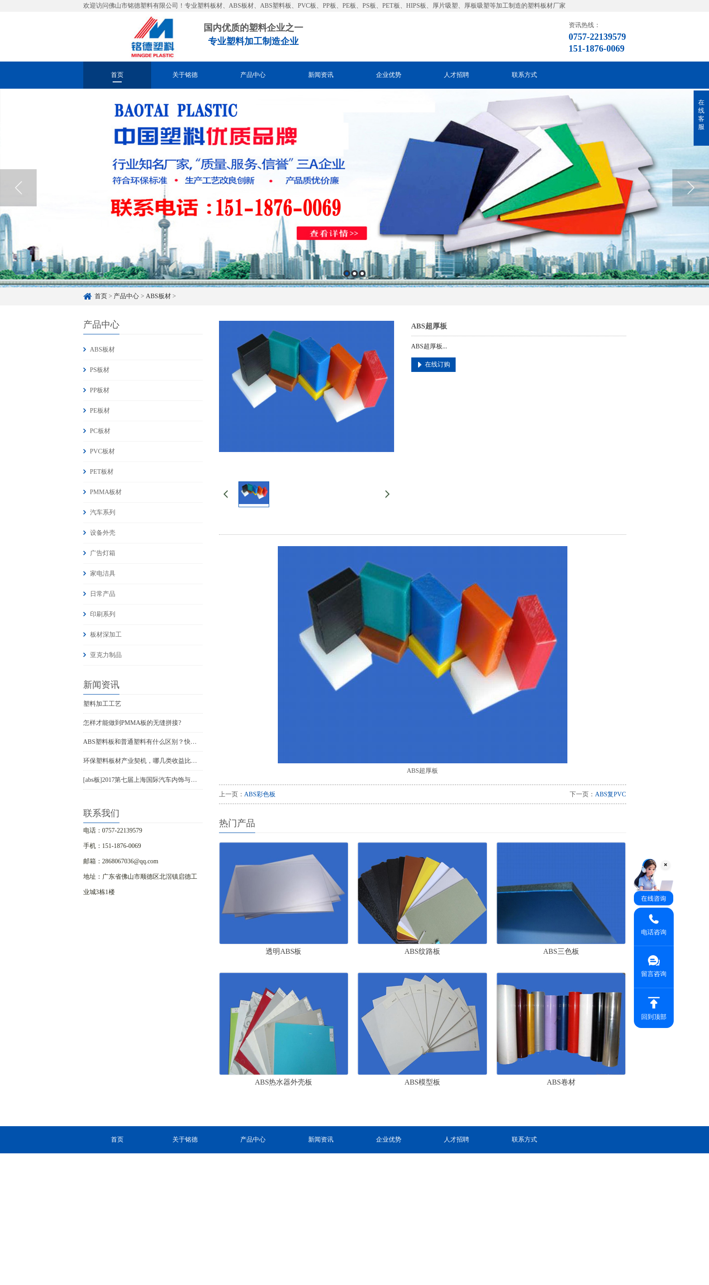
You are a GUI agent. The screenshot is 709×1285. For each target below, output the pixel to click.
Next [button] (690, 199)
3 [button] (362, 285)
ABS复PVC (610, 794)
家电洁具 (102, 573)
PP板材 (100, 390)
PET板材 (102, 471)
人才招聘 (456, 74)
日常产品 (102, 593)
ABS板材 (102, 349)
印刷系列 (102, 614)
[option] (354, 199)
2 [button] (354, 285)
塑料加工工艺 (102, 703)
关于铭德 (185, 74)
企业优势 (388, 74)
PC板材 (100, 431)
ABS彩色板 (260, 794)
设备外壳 (102, 532)
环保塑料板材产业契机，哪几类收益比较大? (144, 760)
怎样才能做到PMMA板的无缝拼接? (132, 722)
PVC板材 (102, 451)
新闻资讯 (320, 74)
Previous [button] (18, 199)
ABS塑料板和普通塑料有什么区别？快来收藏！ (149, 741)
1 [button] (346, 285)
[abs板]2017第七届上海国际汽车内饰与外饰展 (146, 779)
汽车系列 (102, 512)
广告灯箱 (102, 553)
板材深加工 (106, 634)
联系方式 (524, 74)
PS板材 (100, 369)
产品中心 (253, 74)
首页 (117, 74)
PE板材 (100, 410)
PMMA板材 (106, 492)
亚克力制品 (106, 655)
